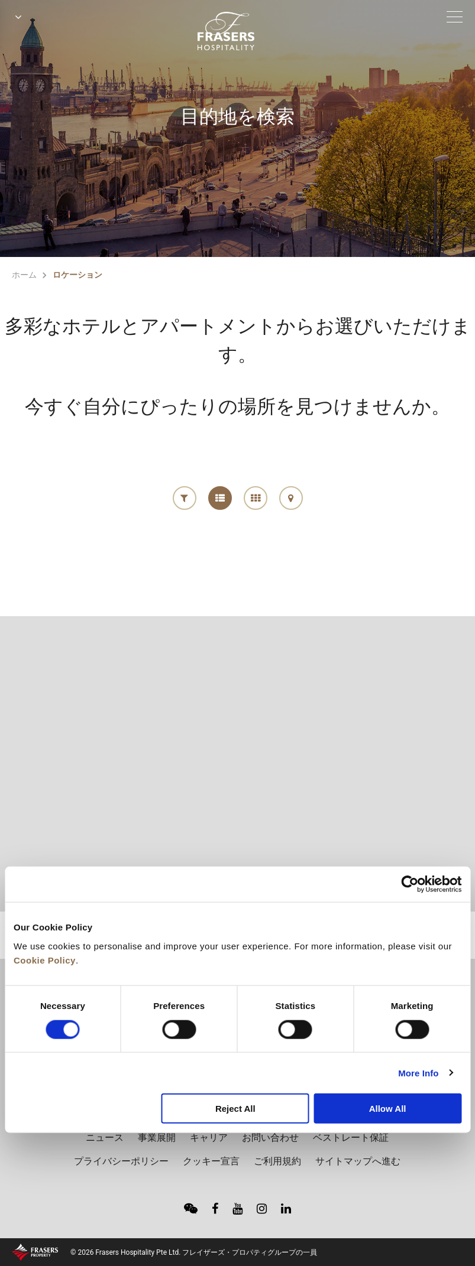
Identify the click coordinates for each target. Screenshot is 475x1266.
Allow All (387, 1109)
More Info (418, 1073)
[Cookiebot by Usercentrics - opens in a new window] (409, 884)
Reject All (235, 1109)
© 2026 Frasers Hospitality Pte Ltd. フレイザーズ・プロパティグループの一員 (193, 1252)
